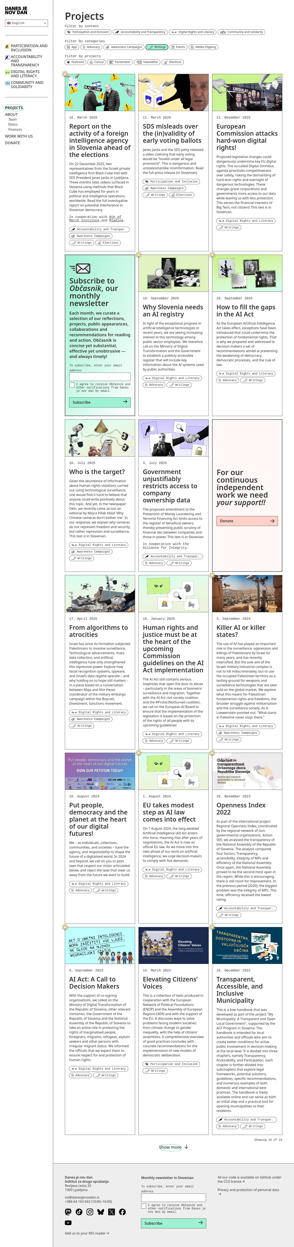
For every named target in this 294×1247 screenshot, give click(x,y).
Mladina (116, 221)
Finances (15, 129)
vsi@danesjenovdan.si (82, 1197)
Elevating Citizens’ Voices (170, 982)
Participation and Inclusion (29, 48)
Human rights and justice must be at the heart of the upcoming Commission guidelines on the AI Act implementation (173, 648)
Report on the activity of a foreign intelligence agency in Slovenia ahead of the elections (99, 140)
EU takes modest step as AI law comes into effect (169, 812)
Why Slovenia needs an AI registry (173, 310)
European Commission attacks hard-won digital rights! (247, 137)
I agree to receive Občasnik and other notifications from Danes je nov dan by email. (103, 388)
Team (12, 119)
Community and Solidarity (27, 84)
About (11, 114)
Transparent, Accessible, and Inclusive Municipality (239, 990)
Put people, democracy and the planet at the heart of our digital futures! (98, 819)
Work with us (19, 136)
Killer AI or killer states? (240, 631)
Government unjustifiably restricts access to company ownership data (170, 485)
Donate (12, 142)
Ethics (13, 124)
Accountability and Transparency (26, 60)
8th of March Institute (95, 219)
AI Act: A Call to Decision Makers (94, 982)
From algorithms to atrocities (98, 631)
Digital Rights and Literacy (25, 74)
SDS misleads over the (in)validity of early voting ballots (172, 133)
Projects (14, 107)
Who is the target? (97, 471)
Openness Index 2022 (241, 808)
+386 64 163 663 (77, 1201)
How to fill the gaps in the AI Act (245, 310)
